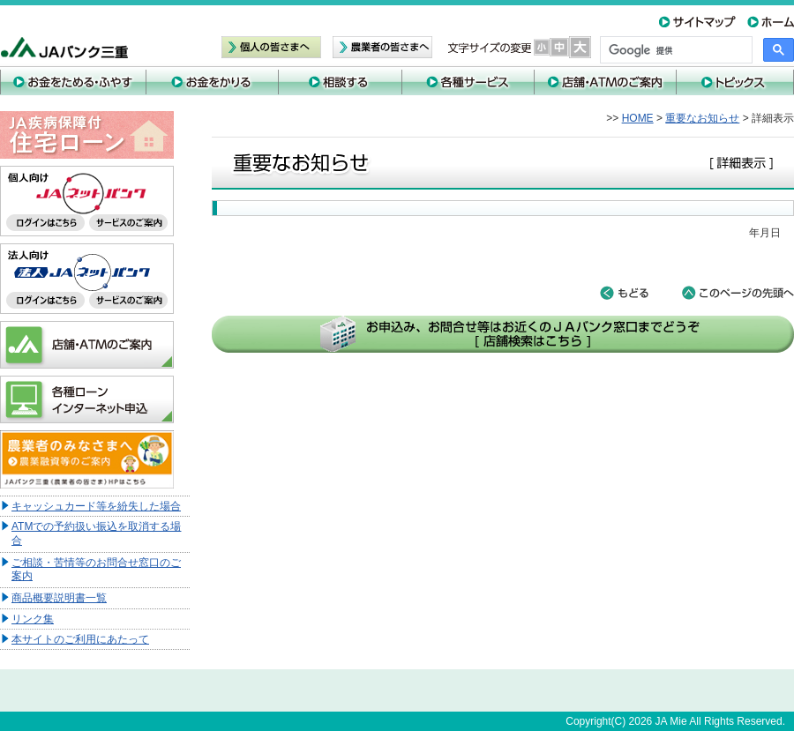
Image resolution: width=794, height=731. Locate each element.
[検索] (674, 50)
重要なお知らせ (702, 118)
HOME (638, 118)
